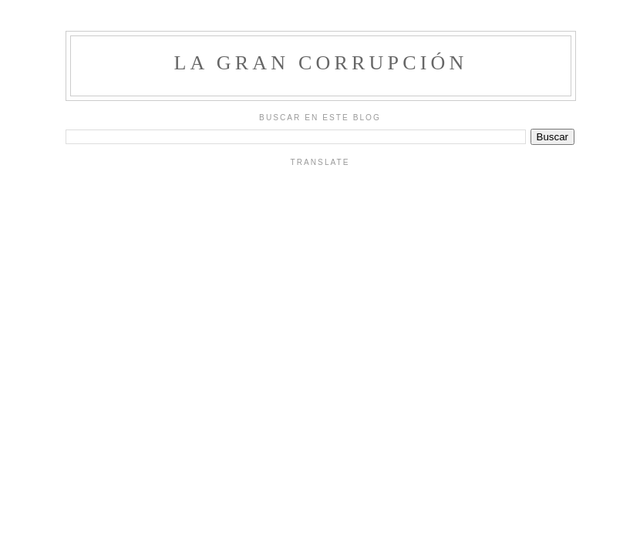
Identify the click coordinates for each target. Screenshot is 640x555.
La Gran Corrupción (320, 63)
